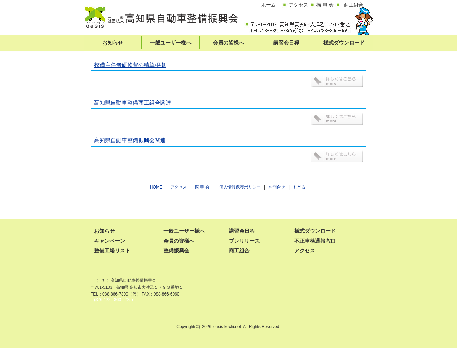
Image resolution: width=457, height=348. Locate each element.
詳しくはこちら (337, 81)
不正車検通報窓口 (315, 241)
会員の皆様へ (178, 241)
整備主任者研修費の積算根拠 (130, 65)
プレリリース (244, 241)
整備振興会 (176, 250)
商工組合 (239, 250)
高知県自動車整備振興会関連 (130, 140)
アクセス (304, 250)
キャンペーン (109, 241)
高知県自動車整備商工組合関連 (132, 103)
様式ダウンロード (315, 231)
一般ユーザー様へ (184, 231)
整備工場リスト (112, 250)
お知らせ (104, 231)
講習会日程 (242, 231)
